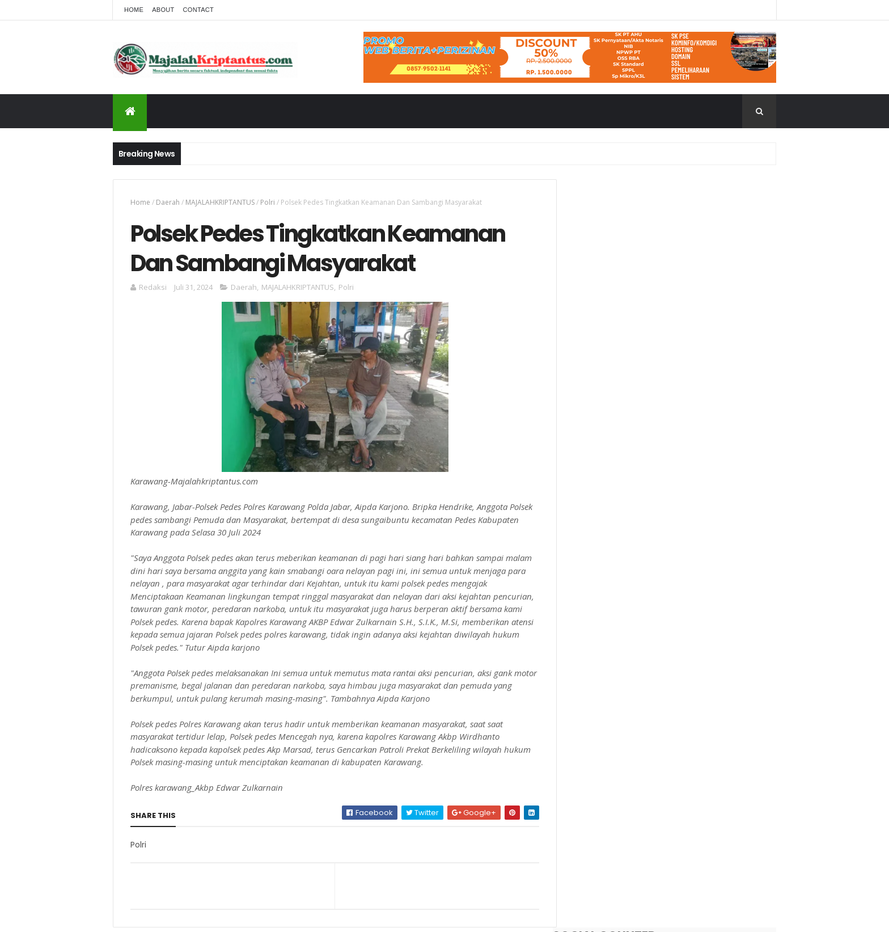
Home (133, 9)
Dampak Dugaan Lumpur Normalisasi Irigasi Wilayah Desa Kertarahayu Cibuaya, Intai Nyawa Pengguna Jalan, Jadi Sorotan (695, 551)
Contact (198, 9)
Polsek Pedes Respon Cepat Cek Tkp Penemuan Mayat (691, 494)
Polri (267, 202)
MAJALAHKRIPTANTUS (220, 202)
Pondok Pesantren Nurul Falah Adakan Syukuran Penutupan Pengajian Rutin (695, 448)
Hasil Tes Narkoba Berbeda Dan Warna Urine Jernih (696, 402)
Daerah (168, 202)
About (163, 9)
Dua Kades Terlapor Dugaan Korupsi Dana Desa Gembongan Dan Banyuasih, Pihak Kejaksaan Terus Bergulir (692, 357)
